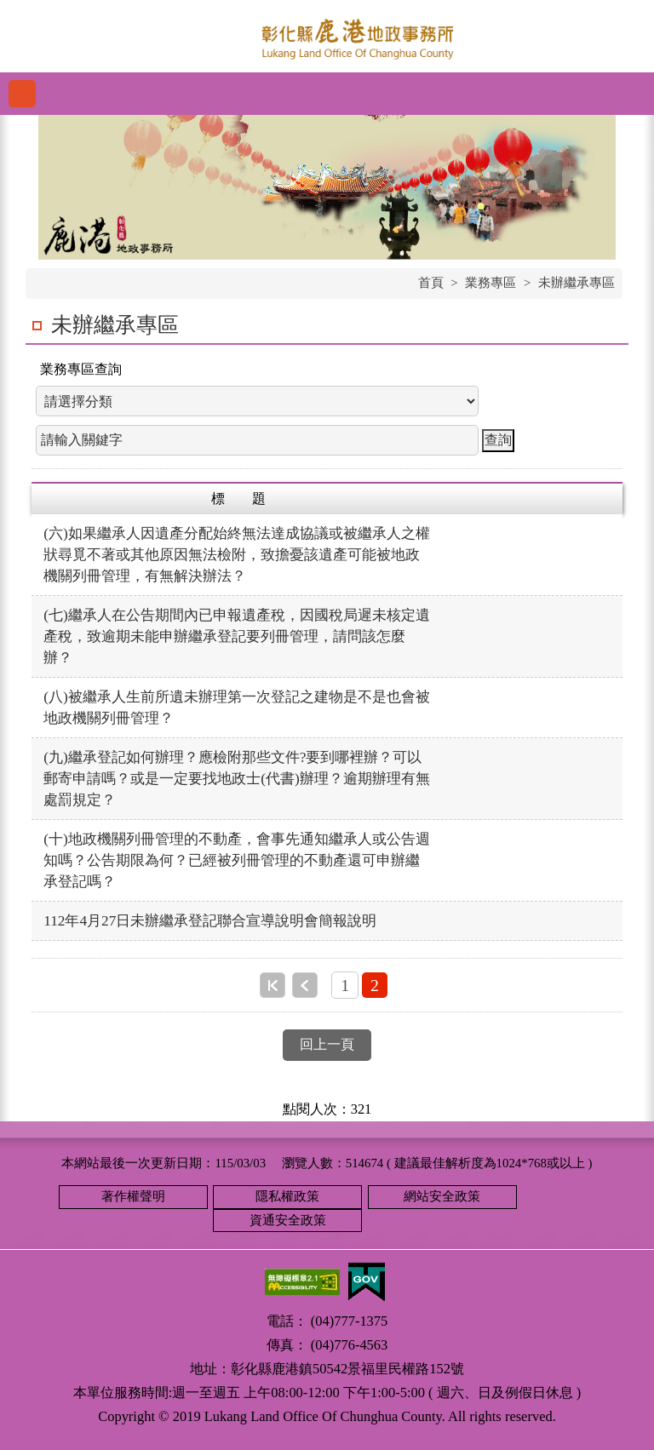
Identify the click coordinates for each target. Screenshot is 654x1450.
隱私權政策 (287, 1196)
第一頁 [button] (272, 985)
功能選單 (22, 93)
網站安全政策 (442, 1196)
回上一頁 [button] (327, 1044)
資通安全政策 (288, 1220)
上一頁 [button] (305, 985)
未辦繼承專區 (576, 282)
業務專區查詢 (81, 369)
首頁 (431, 282)
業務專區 (490, 282)
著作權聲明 (133, 1196)
